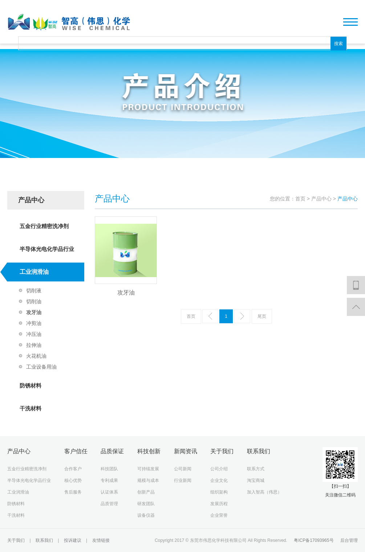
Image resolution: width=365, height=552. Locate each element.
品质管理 (109, 503)
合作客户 (73, 468)
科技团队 (109, 468)
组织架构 (219, 492)
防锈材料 (30, 385)
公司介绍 (219, 468)
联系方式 (255, 468)
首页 (300, 199)
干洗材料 (30, 408)
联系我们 (45, 540)
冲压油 (33, 334)
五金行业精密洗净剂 (44, 226)
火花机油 (36, 356)
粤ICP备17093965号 (313, 540)
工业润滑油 (34, 272)
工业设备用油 (41, 367)
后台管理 (349, 540)
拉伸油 (33, 345)
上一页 (210, 316)
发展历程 (219, 503)
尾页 (261, 316)
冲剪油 (33, 323)
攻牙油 (33, 312)
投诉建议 (72, 540)
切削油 (33, 301)
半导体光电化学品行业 (47, 249)
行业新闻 (182, 480)
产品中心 (322, 199)
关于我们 (16, 540)
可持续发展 (148, 468)
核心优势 (73, 480)
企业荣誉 (219, 515)
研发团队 (146, 503)
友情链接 (100, 540)
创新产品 (146, 492)
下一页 (242, 316)
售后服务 (73, 492)
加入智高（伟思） (264, 492)
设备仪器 (146, 515)
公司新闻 (182, 468)
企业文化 (219, 480)
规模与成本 (148, 480)
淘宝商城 (255, 480)
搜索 (338, 43)
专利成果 (109, 480)
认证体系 (109, 492)
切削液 (33, 290)
